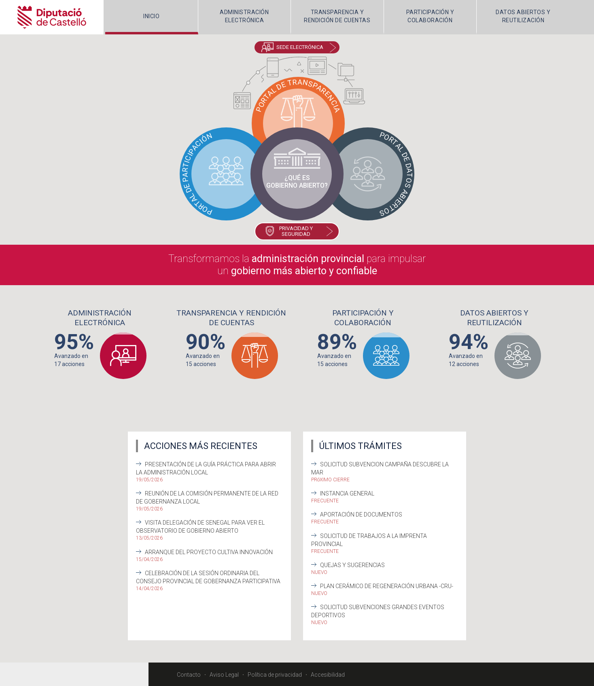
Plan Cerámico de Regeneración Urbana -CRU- (386, 585)
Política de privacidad (275, 674)
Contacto (189, 674)
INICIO (151, 16)
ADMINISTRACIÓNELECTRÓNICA (244, 16)
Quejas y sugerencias (352, 564)
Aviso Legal (224, 674)
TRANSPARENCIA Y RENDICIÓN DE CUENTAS (337, 16)
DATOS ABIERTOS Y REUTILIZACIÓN (523, 16)
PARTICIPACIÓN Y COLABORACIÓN (430, 16)
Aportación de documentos (361, 514)
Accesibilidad (328, 674)
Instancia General (347, 493)
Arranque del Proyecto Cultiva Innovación (209, 551)
